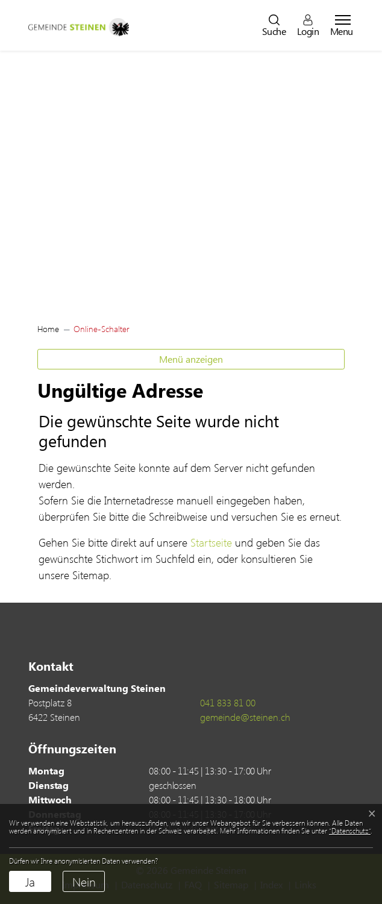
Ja (30, 881)
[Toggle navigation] (339, 25)
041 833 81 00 (227, 702)
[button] (274, 25)
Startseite (211, 542)
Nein (84, 881)
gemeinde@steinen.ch (245, 717)
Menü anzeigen (191, 359)
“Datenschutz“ (350, 830)
